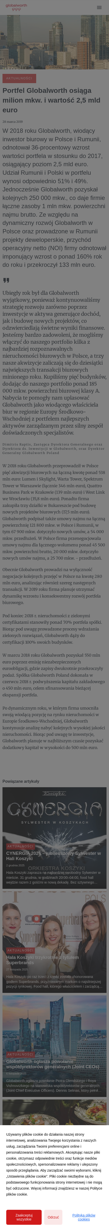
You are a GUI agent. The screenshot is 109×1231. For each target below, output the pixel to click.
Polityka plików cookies (83, 1217)
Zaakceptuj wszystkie (23, 1217)
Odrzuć (53, 1217)
